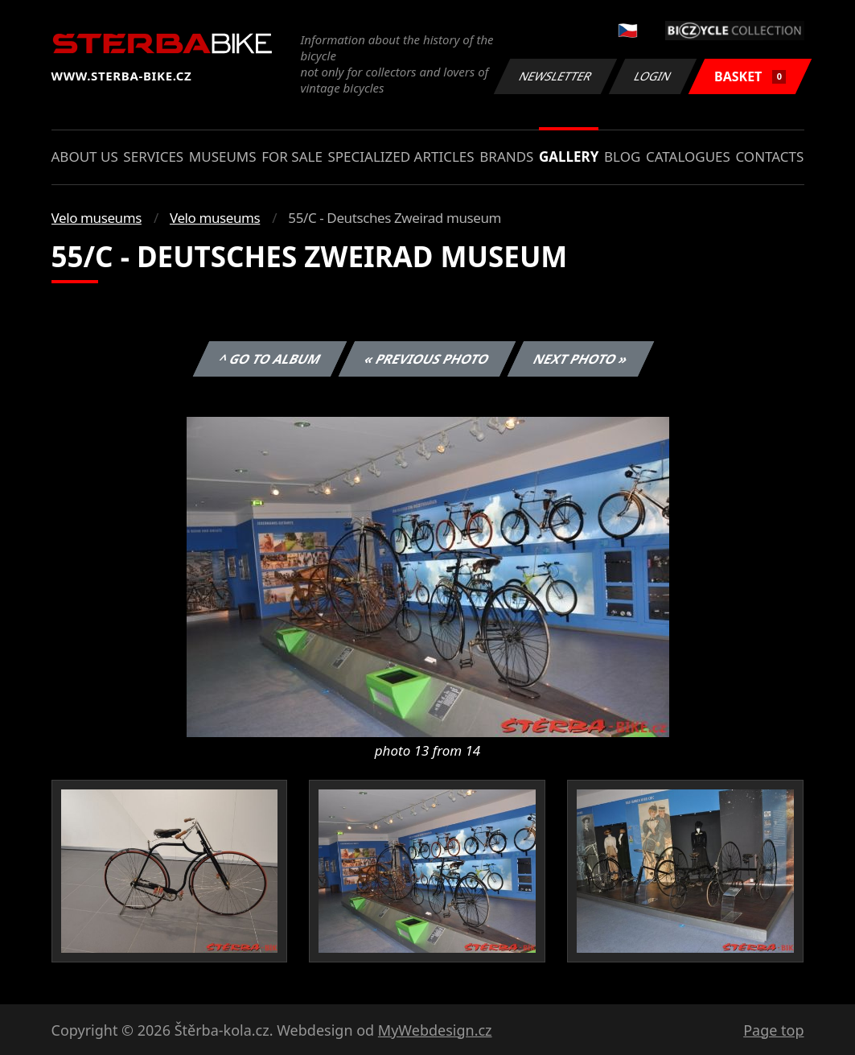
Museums (223, 156)
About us (84, 156)
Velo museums (96, 217)
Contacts (769, 156)
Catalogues (688, 156)
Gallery (568, 156)
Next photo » (580, 359)
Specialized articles (400, 156)
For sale (292, 156)
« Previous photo (427, 359)
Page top (773, 1030)
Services (153, 156)
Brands (506, 156)
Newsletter (555, 76)
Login (653, 76)
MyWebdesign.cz (435, 1030)
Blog (622, 156)
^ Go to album (270, 359)
